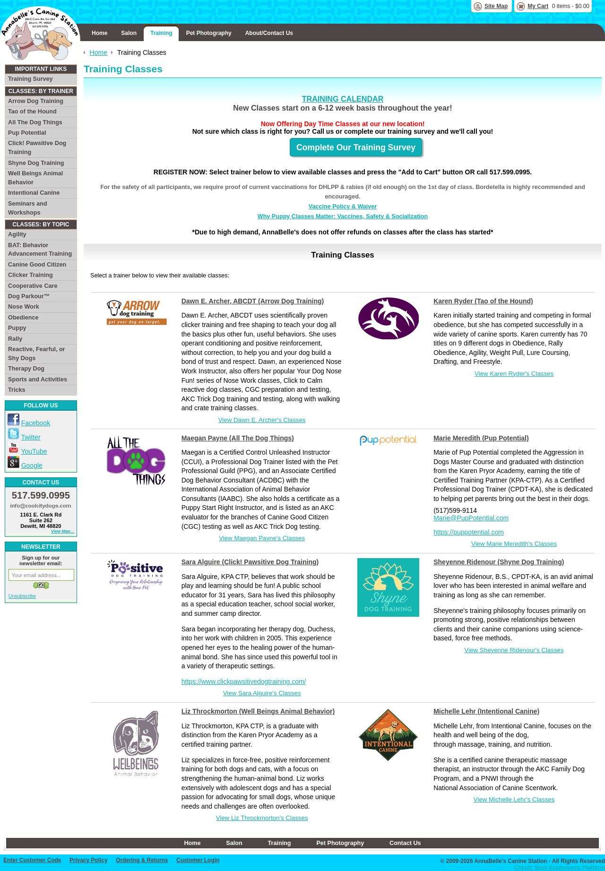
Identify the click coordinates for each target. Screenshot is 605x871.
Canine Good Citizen (37, 264)
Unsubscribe (22, 596)
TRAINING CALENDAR (343, 99)
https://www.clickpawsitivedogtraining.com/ (244, 681)
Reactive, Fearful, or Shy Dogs (36, 354)
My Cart (537, 6)
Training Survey (30, 79)
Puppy (17, 328)
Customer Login (197, 860)
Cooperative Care (32, 286)
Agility (17, 234)
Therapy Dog (26, 368)
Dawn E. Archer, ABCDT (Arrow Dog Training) (253, 301)
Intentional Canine (34, 193)
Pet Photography (209, 33)
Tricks (16, 390)
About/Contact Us (269, 33)
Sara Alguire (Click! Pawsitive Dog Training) (250, 562)
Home (99, 33)
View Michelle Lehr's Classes (514, 799)
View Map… (63, 531)
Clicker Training (30, 275)
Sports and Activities (37, 379)
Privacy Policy (88, 860)
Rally (15, 339)
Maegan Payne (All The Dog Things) (238, 438)
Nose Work (23, 306)
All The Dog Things (35, 122)
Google (32, 465)
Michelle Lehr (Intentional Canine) (486, 711)
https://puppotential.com (468, 532)
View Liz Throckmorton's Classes (262, 817)
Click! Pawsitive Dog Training (37, 147)
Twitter (30, 437)
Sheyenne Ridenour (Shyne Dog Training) (498, 562)
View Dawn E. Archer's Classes (262, 419)
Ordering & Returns (142, 860)
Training (161, 33)
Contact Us (405, 843)
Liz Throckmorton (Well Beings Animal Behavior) (258, 711)
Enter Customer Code (32, 860)
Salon (129, 33)
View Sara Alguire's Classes (262, 693)
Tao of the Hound (32, 111)
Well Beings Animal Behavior (35, 178)
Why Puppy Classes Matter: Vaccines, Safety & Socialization (343, 216)
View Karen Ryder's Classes (514, 373)
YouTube (34, 451)
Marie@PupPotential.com (471, 518)
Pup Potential (27, 132)
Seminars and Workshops (27, 208)
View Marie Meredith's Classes (514, 543)
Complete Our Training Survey (355, 147)
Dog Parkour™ (29, 296)
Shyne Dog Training (36, 163)
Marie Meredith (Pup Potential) (480, 438)
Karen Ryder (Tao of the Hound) (483, 301)
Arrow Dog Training (35, 101)
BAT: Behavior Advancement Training (40, 250)
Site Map (496, 6)
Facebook (35, 423)
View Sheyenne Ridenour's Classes (514, 650)
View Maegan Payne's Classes (262, 538)
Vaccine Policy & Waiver (343, 206)
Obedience (23, 317)
